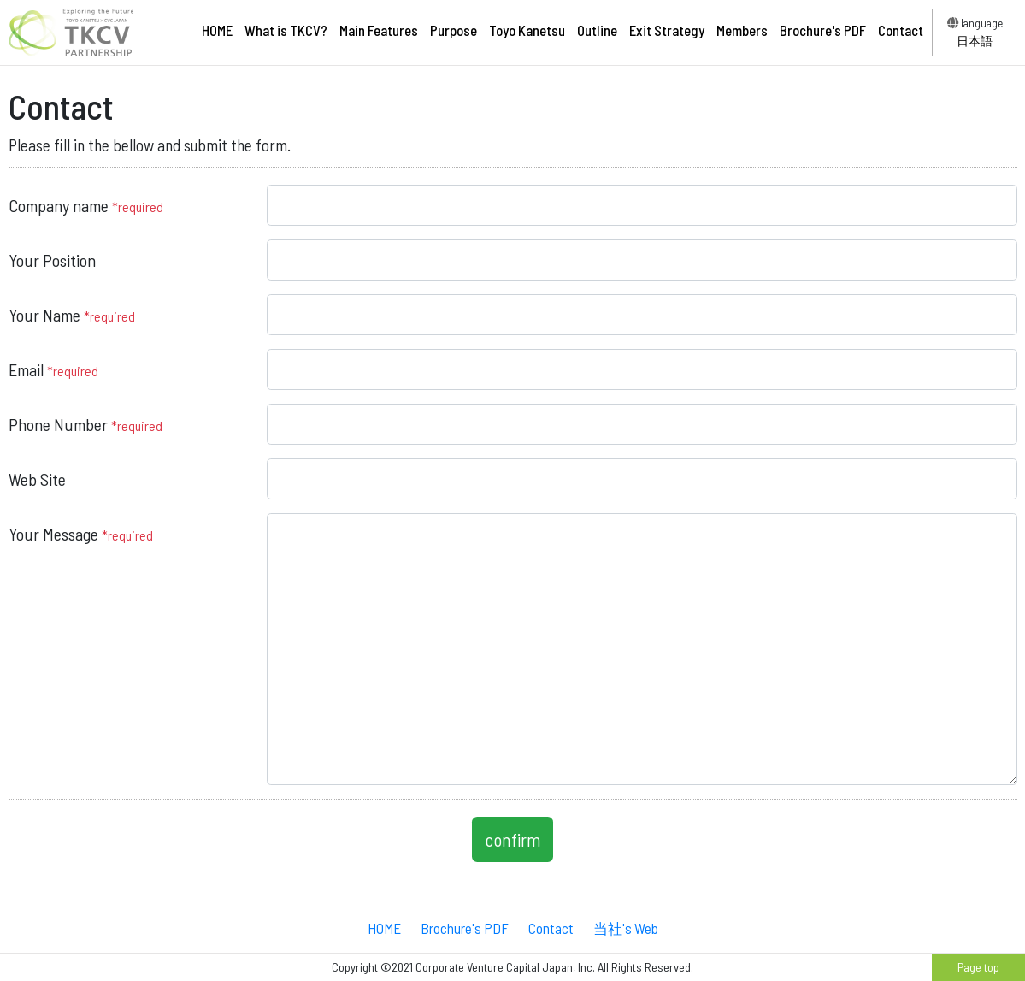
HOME (217, 29)
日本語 (975, 40)
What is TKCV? (285, 29)
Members (742, 29)
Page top (978, 967)
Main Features (378, 29)
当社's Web (625, 928)
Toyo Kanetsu (527, 29)
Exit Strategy (666, 29)
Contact (900, 29)
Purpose (453, 29)
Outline (597, 29)
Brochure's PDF (823, 29)
